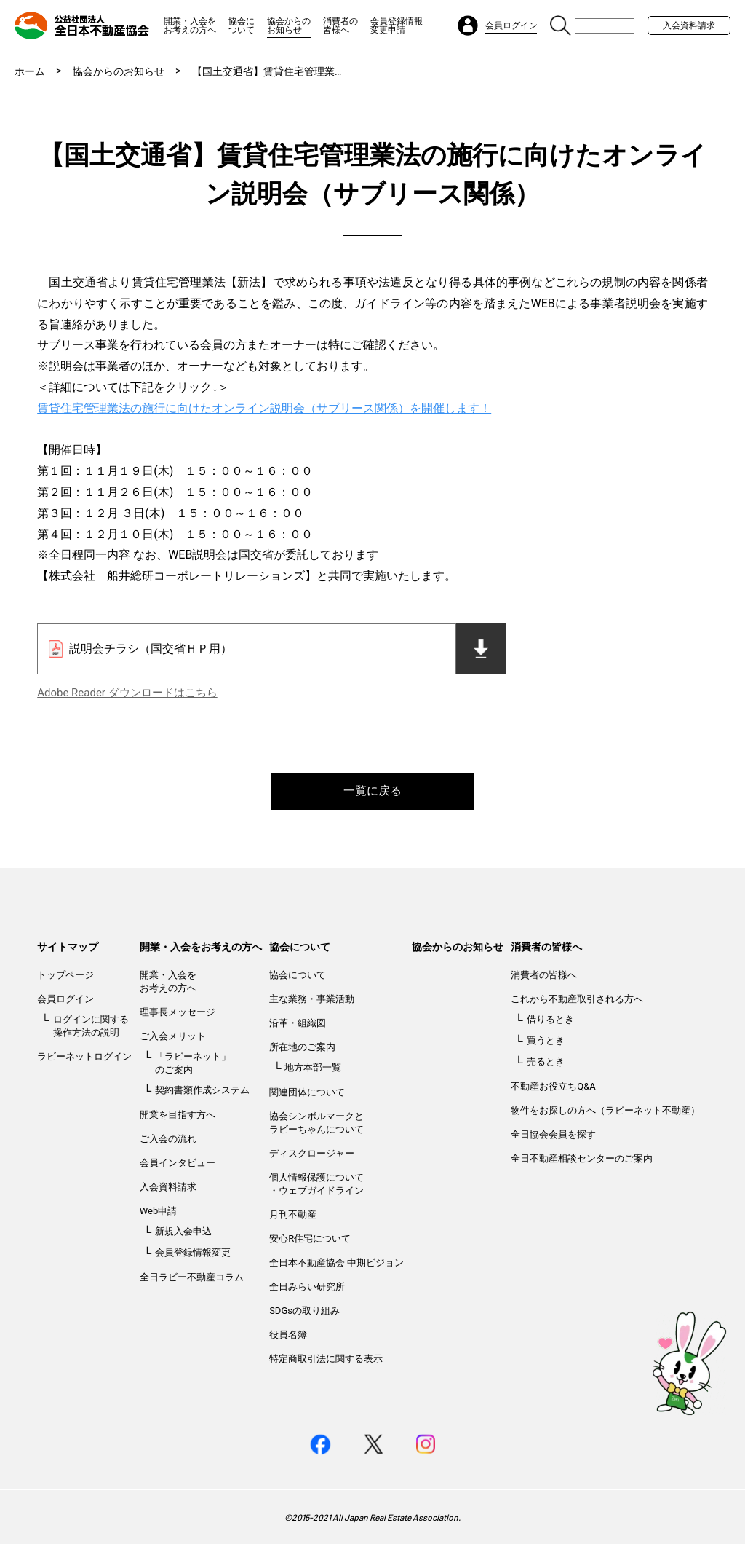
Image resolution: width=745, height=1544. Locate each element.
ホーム (30, 71)
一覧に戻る (372, 790)
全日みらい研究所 (307, 1286)
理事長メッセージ (177, 1012)
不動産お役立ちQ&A (553, 1086)
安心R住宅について (310, 1238)
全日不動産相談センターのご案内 (582, 1158)
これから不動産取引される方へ (577, 998)
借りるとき (550, 1019)
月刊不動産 (292, 1214)
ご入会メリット (173, 1036)
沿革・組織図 (297, 1022)
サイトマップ (67, 947)
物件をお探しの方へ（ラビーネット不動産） (605, 1110)
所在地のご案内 (302, 1046)
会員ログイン (65, 998)
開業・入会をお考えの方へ (190, 25)
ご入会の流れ (168, 1138)
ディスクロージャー (311, 1153)
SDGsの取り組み (304, 1310)
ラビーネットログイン (84, 1056)
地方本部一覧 (312, 1067)
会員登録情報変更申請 (396, 25)
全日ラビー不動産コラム (192, 1277)
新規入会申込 (183, 1231)
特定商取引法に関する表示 (326, 1358)
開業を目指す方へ (177, 1114)
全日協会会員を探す (553, 1134)
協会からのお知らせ (289, 25)
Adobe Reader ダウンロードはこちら (127, 692)
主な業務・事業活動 (311, 998)
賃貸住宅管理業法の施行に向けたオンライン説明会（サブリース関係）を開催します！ (264, 408)
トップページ (65, 974)
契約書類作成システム (202, 1089)
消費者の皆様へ (340, 25)
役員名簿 (288, 1334)
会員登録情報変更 (193, 1252)
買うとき (546, 1040)
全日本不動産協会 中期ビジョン (336, 1262)
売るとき (546, 1061)
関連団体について (307, 1092)
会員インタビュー (177, 1162)
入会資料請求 (689, 25)
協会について (241, 25)
